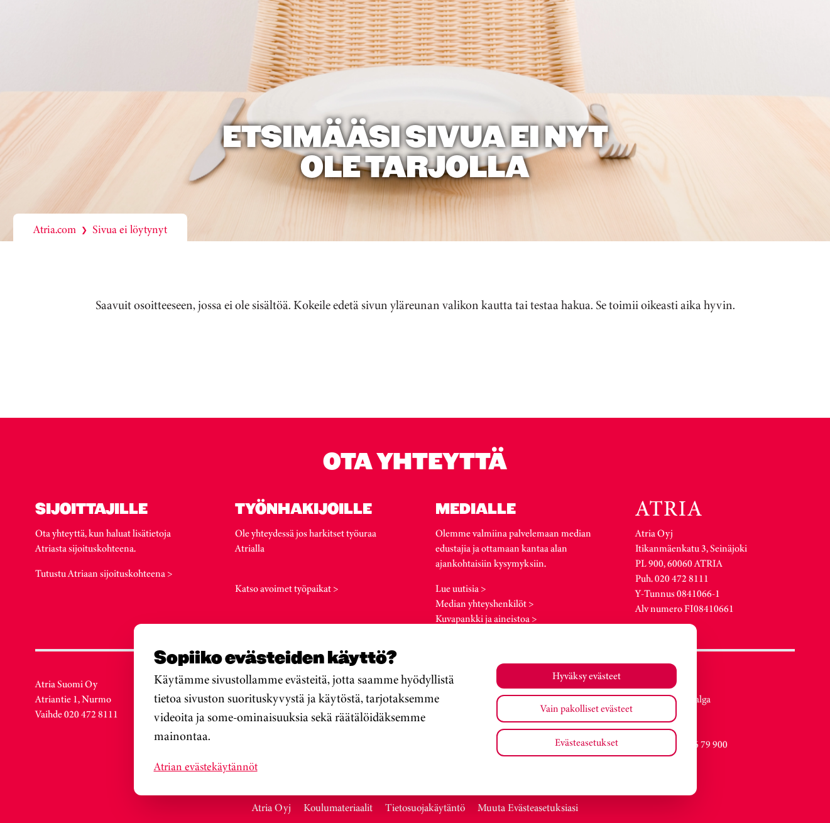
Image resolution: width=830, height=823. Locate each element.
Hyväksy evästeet (586, 675)
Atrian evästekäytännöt (206, 766)
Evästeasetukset (586, 742)
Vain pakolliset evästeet (586, 708)
